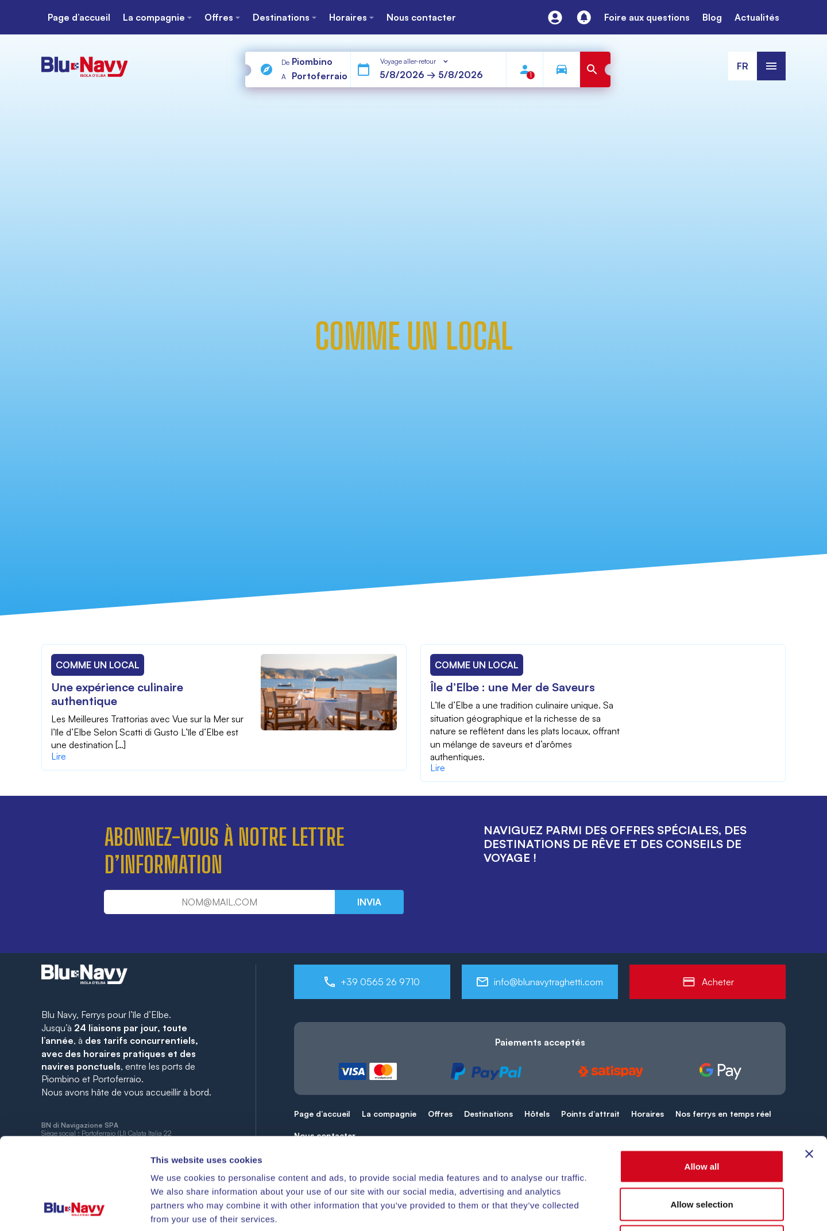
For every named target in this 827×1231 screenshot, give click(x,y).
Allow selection (701, 1118)
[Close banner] (809, 1068)
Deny (702, 1155)
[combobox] (414, 61)
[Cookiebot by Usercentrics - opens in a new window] (74, 1208)
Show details (602, 1208)
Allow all (702, 1080)
